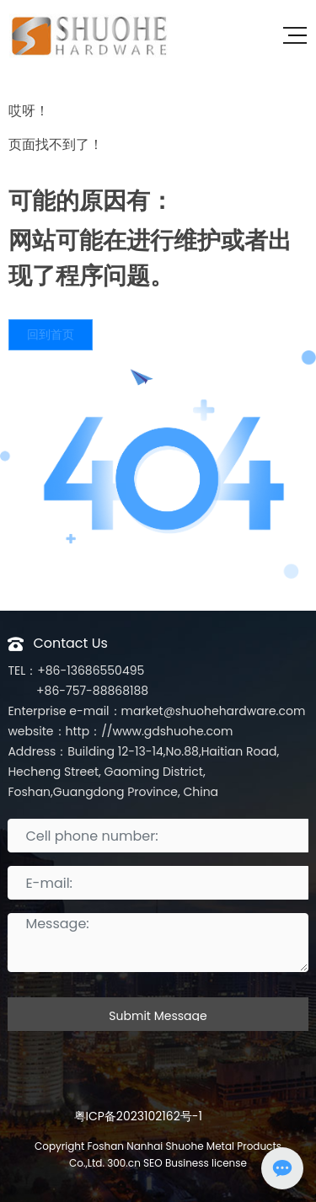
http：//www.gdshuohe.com (149, 731)
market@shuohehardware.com (213, 711)
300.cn (124, 1163)
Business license (205, 1163)
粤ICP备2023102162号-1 (138, 1116)
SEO (153, 1163)
